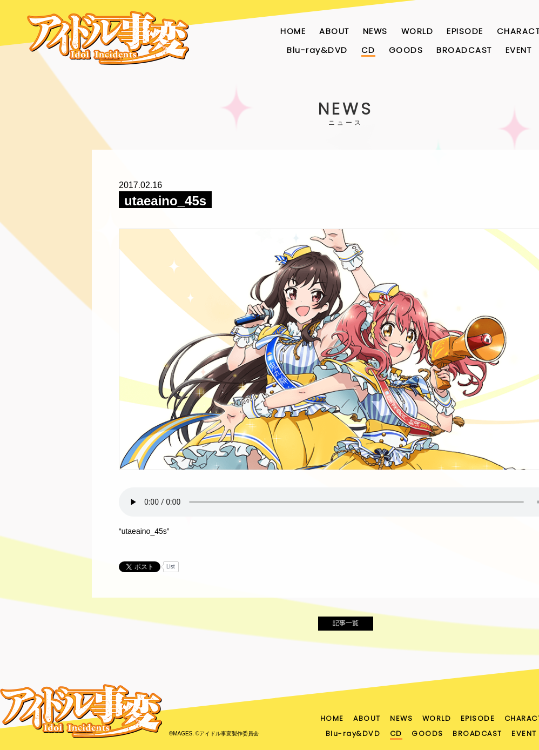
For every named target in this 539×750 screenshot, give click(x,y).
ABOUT (334, 31)
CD (368, 50)
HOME (293, 31)
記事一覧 (346, 626)
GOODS (406, 50)
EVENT (519, 50)
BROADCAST (464, 50)
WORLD (417, 31)
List (170, 567)
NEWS (375, 31)
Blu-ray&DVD (317, 50)
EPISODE (465, 31)
